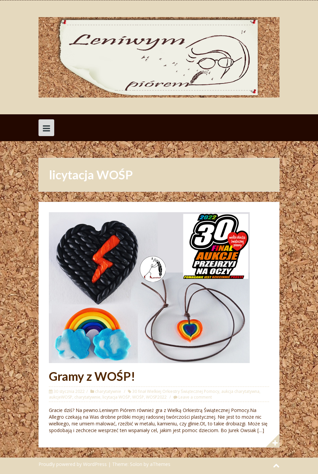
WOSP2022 (156, 397)
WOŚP (138, 397)
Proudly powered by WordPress (72, 464)
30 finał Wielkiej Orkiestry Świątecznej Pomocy (175, 391)
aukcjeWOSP (60, 397)
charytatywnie (108, 391)
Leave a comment (195, 397)
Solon (136, 464)
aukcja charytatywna (240, 391)
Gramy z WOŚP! (92, 376)
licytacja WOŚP (116, 397)
